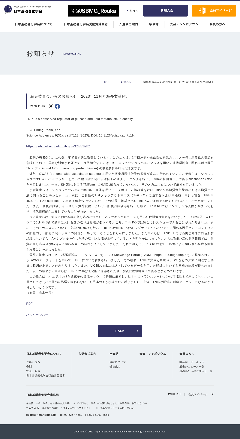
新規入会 (167, 10)
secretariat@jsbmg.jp (41, 415)
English (135, 10)
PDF (29, 304)
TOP (106, 82)
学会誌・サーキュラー (193, 362)
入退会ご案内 (128, 24)
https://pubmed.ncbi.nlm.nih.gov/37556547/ (60, 146)
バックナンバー (37, 315)
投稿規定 (115, 367)
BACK (120, 331)
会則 (29, 367)
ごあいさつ (33, 362)
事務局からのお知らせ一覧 (196, 371)
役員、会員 (33, 371)
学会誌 (154, 24)
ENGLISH (175, 394)
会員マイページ (221, 10)
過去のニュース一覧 (191, 367)
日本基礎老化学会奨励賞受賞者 (86, 24)
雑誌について (118, 362)
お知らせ (125, 82)
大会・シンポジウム (184, 24)
